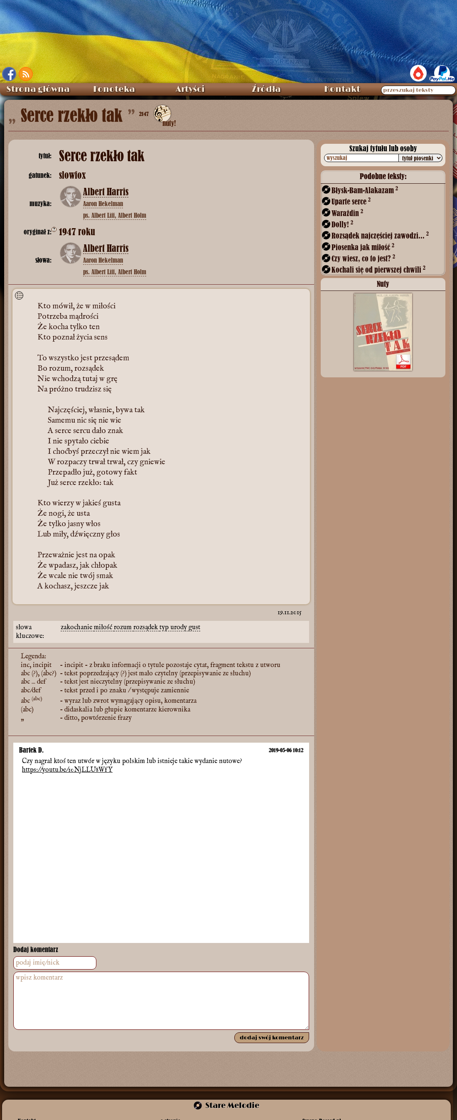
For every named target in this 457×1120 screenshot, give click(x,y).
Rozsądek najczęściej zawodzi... (380, 235)
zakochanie (77, 627)
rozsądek (146, 627)
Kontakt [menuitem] (342, 89)
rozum (123, 627)
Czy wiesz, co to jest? (363, 258)
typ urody (174, 627)
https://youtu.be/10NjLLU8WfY (67, 770)
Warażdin (347, 213)
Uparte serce (351, 201)
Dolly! (342, 224)
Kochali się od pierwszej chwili (378, 269)
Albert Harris (105, 192)
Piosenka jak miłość (363, 247)
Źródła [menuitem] (266, 89)
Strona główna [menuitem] (38, 89)
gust (194, 627)
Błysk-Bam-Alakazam (365, 190)
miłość (104, 627)
